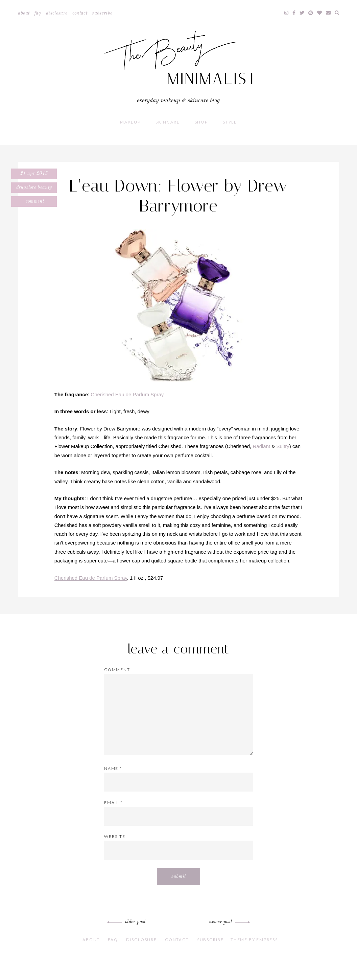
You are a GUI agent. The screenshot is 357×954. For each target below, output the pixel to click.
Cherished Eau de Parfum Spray (127, 394)
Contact (79, 13)
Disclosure (57, 13)
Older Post (127, 921)
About (24, 13)
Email (113, 802)
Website (114, 836)
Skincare (168, 122)
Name (113, 768)
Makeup (130, 122)
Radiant (261, 446)
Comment (34, 201)
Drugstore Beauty (34, 187)
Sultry (283, 446)
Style (230, 122)
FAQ (37, 13)
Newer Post (228, 921)
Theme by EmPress (254, 939)
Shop (201, 122)
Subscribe (102, 13)
